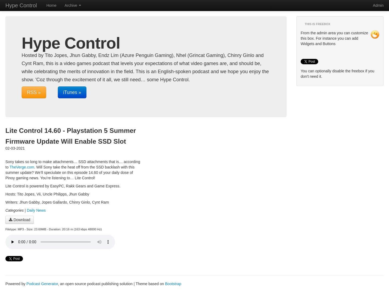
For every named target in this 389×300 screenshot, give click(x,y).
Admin (378, 5)
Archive (73, 5)
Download (19, 220)
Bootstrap (173, 284)
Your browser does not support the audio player (60, 242)
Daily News (36, 210)
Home (51, 5)
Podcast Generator (42, 284)
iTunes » (72, 92)
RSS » (34, 92)
